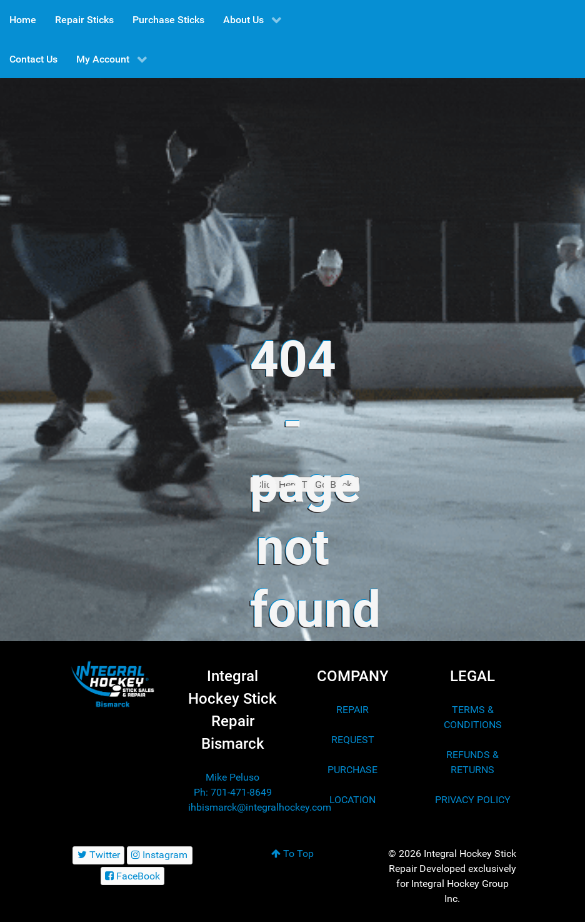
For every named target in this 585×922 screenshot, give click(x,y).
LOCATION (352, 800)
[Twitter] (98, 855)
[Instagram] (159, 855)
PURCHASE (353, 770)
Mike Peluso (232, 777)
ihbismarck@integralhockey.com (259, 807)
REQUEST (352, 740)
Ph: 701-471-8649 (233, 792)
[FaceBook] (133, 876)
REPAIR (352, 710)
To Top (292, 853)
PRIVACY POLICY (473, 800)
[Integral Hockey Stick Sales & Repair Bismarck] (112, 684)
